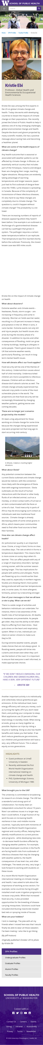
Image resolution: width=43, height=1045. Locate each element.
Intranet (19, 1026)
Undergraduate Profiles (15, 957)
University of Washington (6, 3)
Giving (9, 1026)
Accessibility (32, 1026)
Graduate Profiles (12, 963)
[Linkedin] (30, 1013)
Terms (20, 1031)
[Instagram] (21, 1013)
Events (33, 1021)
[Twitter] (17, 1013)
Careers (23, 1021)
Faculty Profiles (23, 33)
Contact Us (11, 1021)
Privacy (10, 1031)
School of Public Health (24, 3)
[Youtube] (25, 1013)
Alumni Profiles (11, 969)
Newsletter (31, 1031)
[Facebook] (13, 1013)
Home (4, 33)
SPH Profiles (11, 19)
